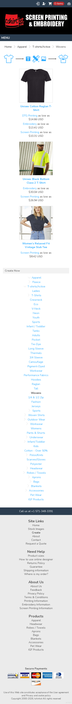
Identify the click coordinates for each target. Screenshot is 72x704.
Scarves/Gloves (36, 459)
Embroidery (30, 124)
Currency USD (68, 3)
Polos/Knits (36, 455)
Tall (36, 388)
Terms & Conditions (36, 597)
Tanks (36, 331)
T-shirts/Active (41, 47)
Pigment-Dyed (36, 366)
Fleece (36, 282)
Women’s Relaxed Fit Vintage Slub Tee (36, 245)
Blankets (36, 486)
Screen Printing (30, 132)
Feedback (36, 590)
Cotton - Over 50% (36, 450)
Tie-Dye (36, 344)
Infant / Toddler (36, 326)
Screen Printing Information (36, 608)
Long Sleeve (36, 348)
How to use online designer (36, 559)
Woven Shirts (36, 415)
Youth (36, 317)
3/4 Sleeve (36, 357)
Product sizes (36, 556)
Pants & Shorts (36, 433)
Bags (36, 482)
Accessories (36, 490)
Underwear (36, 437)
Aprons (36, 477)
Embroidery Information (36, 604)
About (36, 536)
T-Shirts (36, 295)
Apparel (22, 47)
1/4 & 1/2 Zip (36, 397)
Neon (36, 313)
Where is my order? (36, 574)
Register (44, 3)
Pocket (36, 340)
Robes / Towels (36, 473)
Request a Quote (36, 543)
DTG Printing (29, 115)
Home (8, 47)
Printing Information (36, 601)
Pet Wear (36, 495)
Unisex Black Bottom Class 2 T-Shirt (36, 181)
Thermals (36, 353)
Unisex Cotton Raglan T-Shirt (36, 108)
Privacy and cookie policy (38, 695)
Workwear (36, 371)
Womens (36, 428)
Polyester (36, 464)
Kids (36, 446)
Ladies (36, 291)
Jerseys (36, 406)
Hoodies (36, 380)
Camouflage (36, 362)
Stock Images (36, 529)
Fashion (36, 402)
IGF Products (36, 499)
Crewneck (36, 300)
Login (37, 3)
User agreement (61, 692)
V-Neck (36, 309)
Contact (36, 540)
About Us (36, 586)
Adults (36, 335)
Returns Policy (36, 563)
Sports (36, 322)
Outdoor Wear (36, 419)
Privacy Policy (36, 593)
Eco (36, 304)
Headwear (36, 468)
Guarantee (36, 567)
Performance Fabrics (36, 375)
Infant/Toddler (36, 442)
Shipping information (36, 570)
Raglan (36, 384)
